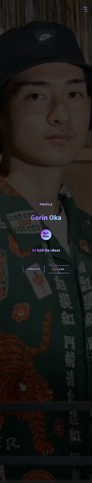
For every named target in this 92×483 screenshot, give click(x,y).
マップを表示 (58, 269)
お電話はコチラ (33, 269)
